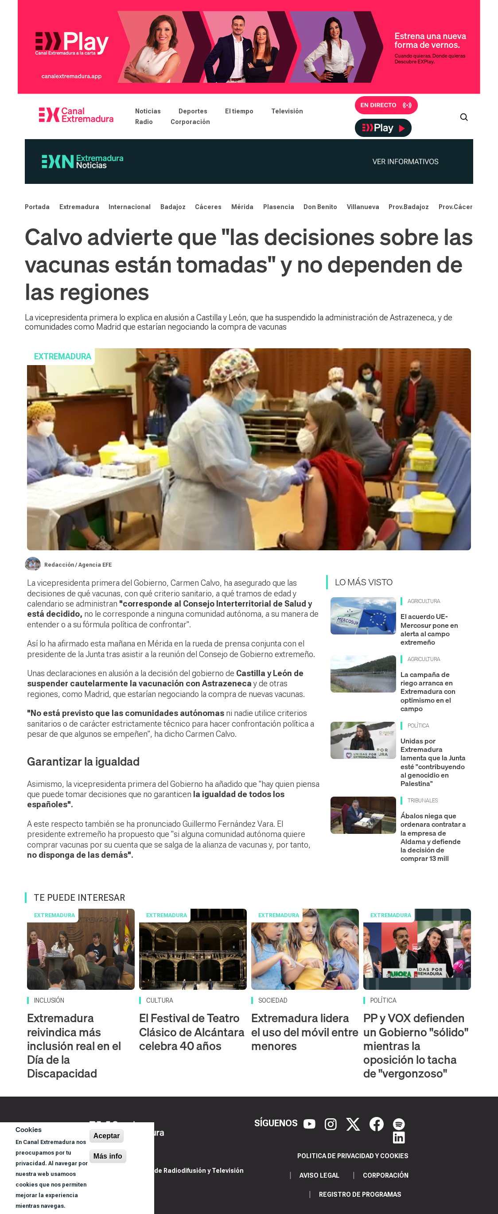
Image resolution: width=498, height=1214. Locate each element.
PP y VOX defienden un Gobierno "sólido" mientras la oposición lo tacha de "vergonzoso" (415, 1045)
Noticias (148, 111)
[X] (354, 1123)
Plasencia (278, 206)
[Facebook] (378, 1123)
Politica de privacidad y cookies (353, 1156)
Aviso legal (319, 1175)
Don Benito (320, 206)
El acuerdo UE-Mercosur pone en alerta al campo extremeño (429, 629)
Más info (107, 1156)
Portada (37, 206)
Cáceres (208, 206)
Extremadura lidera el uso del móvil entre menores (304, 1031)
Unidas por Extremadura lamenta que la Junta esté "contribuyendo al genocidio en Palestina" (433, 762)
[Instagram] (332, 1123)
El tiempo (239, 111)
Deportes (193, 111)
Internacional (130, 206)
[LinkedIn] (399, 1136)
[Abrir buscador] (464, 116)
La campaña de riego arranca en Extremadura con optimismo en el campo (428, 691)
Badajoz (173, 206)
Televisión (287, 111)
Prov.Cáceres (459, 206)
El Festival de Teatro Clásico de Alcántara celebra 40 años (192, 1031)
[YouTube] (310, 1123)
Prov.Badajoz (409, 206)
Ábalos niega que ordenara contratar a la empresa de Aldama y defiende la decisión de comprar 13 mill (433, 837)
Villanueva (363, 206)
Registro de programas (360, 1194)
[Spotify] (399, 1123)
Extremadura (79, 206)
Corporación (190, 121)
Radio (144, 121)
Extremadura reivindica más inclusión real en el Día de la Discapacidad (74, 1045)
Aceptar (106, 1136)
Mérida (242, 206)
